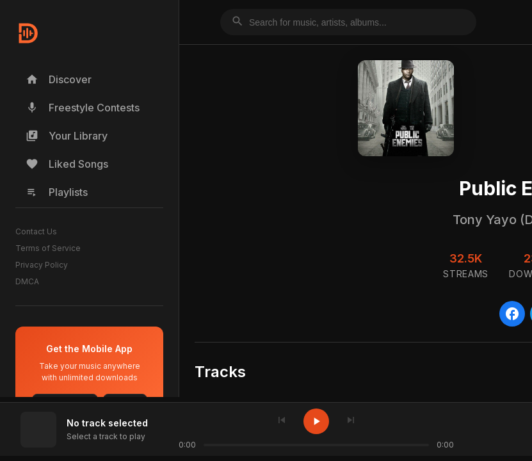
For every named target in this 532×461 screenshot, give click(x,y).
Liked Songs (67, 164)
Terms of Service (48, 248)
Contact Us (36, 231)
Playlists (57, 192)
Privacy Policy (41, 265)
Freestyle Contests (83, 107)
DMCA (27, 281)
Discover (59, 79)
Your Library (67, 135)
